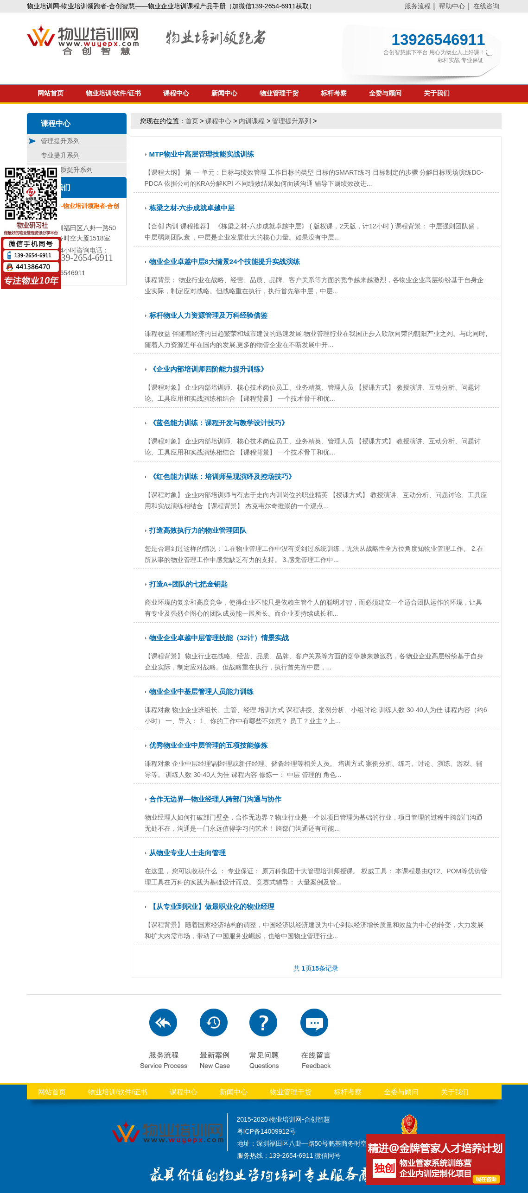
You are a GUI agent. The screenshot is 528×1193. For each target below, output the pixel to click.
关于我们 (437, 93)
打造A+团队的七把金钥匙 (188, 584)
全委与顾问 (385, 93)
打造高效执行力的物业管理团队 (198, 530)
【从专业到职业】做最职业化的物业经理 (211, 906)
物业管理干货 (279, 93)
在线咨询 (486, 6)
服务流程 (418, 6)
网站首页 (51, 93)
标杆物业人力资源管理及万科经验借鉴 (208, 315)
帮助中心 (452, 6)
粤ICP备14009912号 (266, 1131)
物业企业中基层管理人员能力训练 (201, 691)
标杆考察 (334, 93)
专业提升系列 (60, 155)
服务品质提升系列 (67, 169)
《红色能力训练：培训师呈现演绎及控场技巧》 (222, 476)
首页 (191, 121)
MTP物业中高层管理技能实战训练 (201, 154)
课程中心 (176, 93)
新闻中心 (224, 93)
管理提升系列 (60, 141)
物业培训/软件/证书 (113, 93)
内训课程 (252, 121)
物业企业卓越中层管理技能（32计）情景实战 (219, 638)
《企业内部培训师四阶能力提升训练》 (208, 369)
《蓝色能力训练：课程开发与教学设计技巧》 (218, 423)
